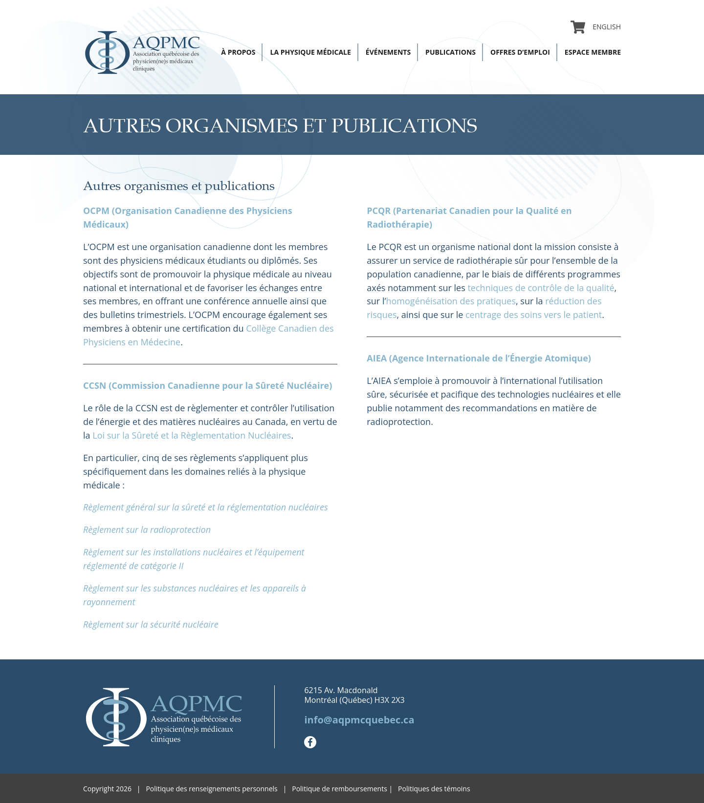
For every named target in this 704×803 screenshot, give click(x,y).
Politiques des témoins (434, 788)
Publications (450, 52)
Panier (578, 27)
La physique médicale (310, 52)
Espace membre (593, 52)
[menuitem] (603, 27)
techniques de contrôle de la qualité (540, 288)
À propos (238, 52)
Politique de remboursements (339, 788)
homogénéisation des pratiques (451, 301)
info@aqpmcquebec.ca (359, 719)
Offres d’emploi (520, 52)
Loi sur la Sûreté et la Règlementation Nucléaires (191, 435)
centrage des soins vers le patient (533, 314)
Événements (388, 52)
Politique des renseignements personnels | (219, 788)
